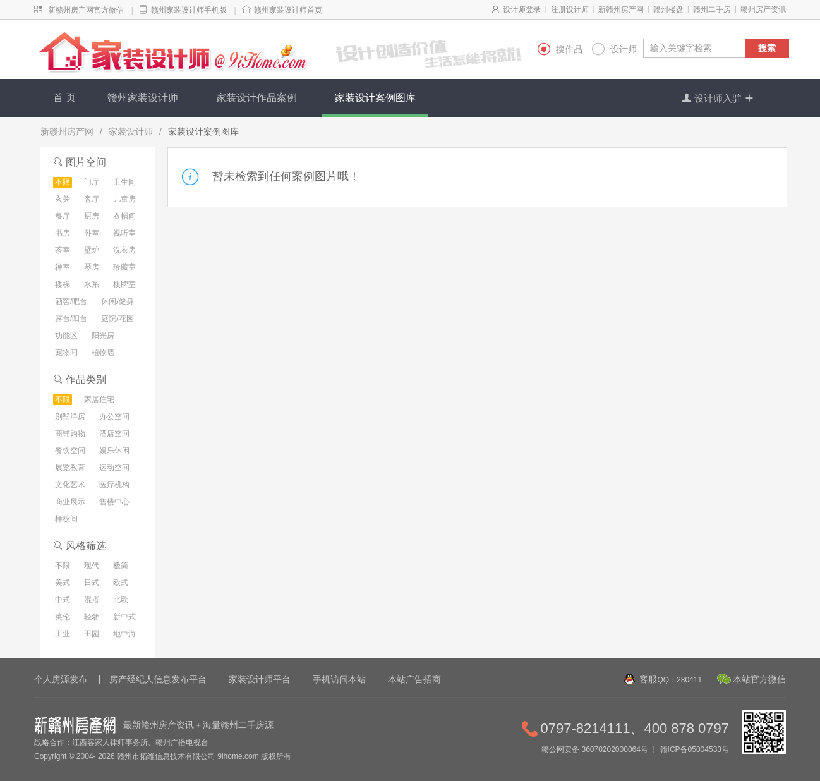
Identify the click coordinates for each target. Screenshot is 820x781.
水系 (91, 284)
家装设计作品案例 (256, 97)
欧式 (120, 582)
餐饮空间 (70, 450)
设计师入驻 (718, 98)
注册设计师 (570, 9)
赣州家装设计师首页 (288, 10)
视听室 (124, 233)
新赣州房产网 (621, 9)
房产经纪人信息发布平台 (158, 679)
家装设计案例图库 (375, 97)
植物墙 (103, 352)
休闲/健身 (117, 301)
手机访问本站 (339, 679)
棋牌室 (124, 284)
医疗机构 (114, 484)
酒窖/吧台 (71, 301)
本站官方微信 (759, 679)
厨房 (91, 216)
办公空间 (114, 416)
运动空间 (114, 467)
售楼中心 (114, 501)
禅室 (62, 267)
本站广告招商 (414, 679)
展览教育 (70, 467)
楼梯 (62, 284)
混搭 (91, 599)
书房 (62, 233)
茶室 (62, 250)
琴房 (91, 267)
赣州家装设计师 (142, 97)
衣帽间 (124, 216)
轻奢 (91, 616)
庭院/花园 (117, 318)
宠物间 (66, 352)
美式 (62, 582)
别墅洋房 (70, 416)
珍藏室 (124, 267)
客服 (670, 679)
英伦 (62, 616)
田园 (91, 633)
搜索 (767, 48)
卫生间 (124, 182)
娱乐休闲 (114, 450)
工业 (62, 633)
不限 (62, 182)
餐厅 (62, 216)
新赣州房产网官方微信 (86, 10)
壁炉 (91, 250)
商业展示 (70, 501)
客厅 (91, 199)
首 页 (64, 97)
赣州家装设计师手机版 (189, 10)
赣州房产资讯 (763, 9)
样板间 (66, 518)
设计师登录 (522, 9)
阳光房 (103, 335)
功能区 (66, 335)
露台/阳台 (71, 318)
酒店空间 (114, 433)
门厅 (91, 182)
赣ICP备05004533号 (694, 749)
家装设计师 (131, 131)
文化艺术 (70, 484)
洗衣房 (124, 250)
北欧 (120, 599)
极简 (120, 565)
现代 (91, 565)
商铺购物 (70, 433)
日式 (91, 582)
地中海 (124, 633)
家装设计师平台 (260, 679)
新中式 (124, 616)
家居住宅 (99, 399)
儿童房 (124, 199)
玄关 (62, 199)
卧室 (91, 233)
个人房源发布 (60, 679)
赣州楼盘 (668, 9)
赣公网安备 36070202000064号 (594, 749)
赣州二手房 (712, 9)
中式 (62, 599)
